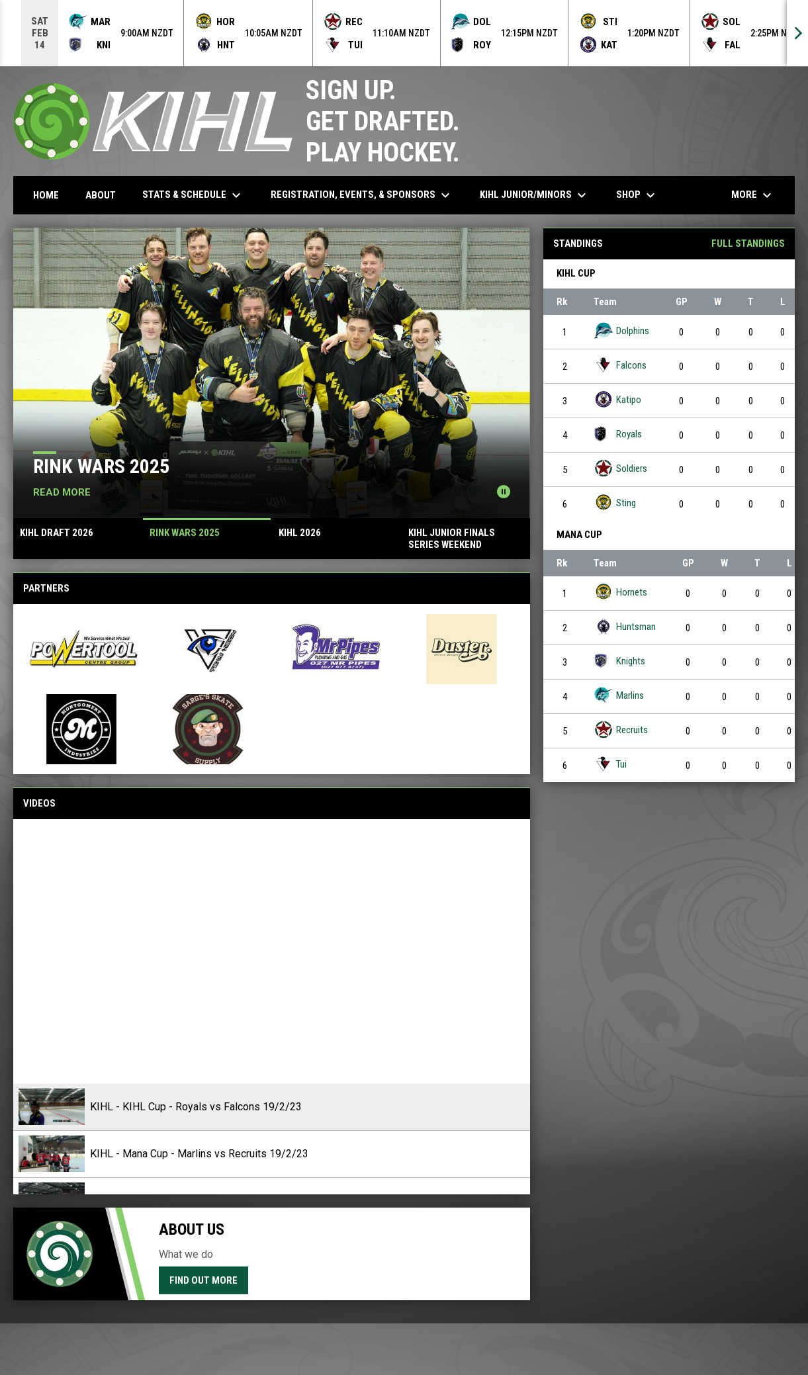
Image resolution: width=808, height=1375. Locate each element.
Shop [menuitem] (637, 195)
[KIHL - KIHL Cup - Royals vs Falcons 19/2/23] (271, 951)
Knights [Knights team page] (619, 660)
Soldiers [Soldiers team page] (620, 468)
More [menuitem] (753, 195)
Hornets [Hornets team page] (620, 592)
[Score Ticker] (404, 33)
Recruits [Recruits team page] (621, 729)
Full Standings (748, 243)
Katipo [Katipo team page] (617, 399)
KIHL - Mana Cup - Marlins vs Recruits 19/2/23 (199, 1153)
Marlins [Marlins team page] (619, 695)
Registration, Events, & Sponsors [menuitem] (362, 195)
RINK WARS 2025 (101, 466)
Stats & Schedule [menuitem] (193, 195)
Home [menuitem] (46, 195)
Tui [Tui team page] (610, 764)
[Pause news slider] (503, 491)
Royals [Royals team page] (618, 433)
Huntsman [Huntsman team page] (625, 626)
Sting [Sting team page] (615, 502)
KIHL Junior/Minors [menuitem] (535, 195)
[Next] (797, 33)
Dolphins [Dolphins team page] (621, 330)
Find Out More (203, 1280)
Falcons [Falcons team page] (620, 365)
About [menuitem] (100, 195)
